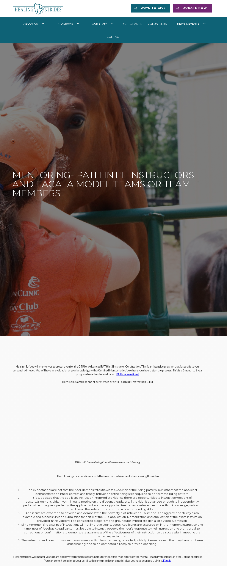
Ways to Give (153, 7)
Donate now (195, 7)
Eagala (167, 560)
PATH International (127, 374)
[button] (32, 23)
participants (132, 23)
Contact (113, 36)
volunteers (157, 23)
